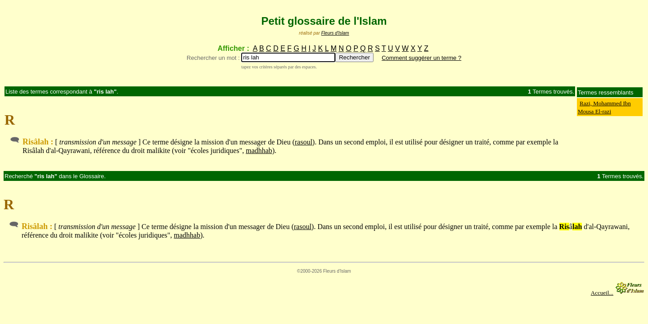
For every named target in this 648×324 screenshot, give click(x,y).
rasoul (303, 142)
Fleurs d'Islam (335, 33)
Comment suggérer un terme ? (421, 57)
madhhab (259, 150)
